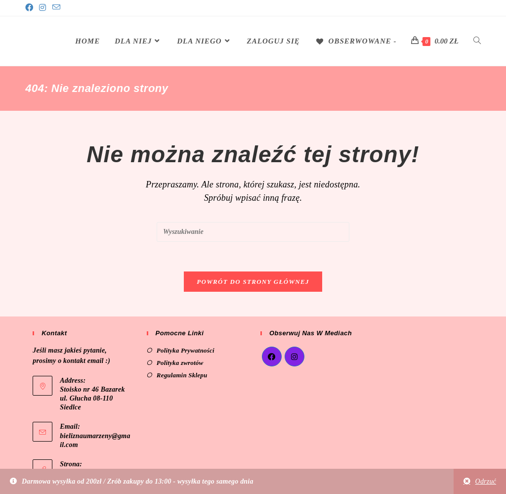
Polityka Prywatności (185, 350)
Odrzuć (485, 481)
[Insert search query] (253, 232)
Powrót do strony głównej (253, 281)
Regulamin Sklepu (182, 375)
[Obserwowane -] (355, 41)
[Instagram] (42, 8)
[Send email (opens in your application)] (56, 8)
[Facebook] (30, 8)
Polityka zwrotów (180, 362)
